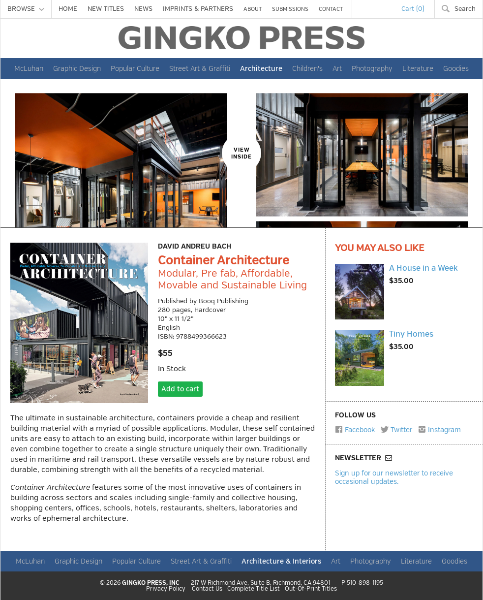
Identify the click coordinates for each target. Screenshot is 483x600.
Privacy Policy (165, 589)
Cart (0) (412, 9)
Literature (417, 68)
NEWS (143, 9)
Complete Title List (253, 589)
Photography (372, 68)
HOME (68, 9)
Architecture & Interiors (281, 561)
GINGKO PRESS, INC (151, 583)
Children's (307, 68)
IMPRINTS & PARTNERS (198, 9)
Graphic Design (77, 68)
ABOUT (252, 9)
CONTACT (331, 9)
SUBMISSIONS (290, 9)
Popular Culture (135, 68)
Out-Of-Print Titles (311, 589)
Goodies (456, 68)
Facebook (355, 429)
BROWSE (25, 9)
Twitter (396, 429)
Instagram (439, 429)
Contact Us (207, 589)
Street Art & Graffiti (199, 68)
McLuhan (28, 68)
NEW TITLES (106, 9)
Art (337, 68)
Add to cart (180, 389)
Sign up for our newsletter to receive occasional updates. (394, 477)
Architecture (261, 68)
